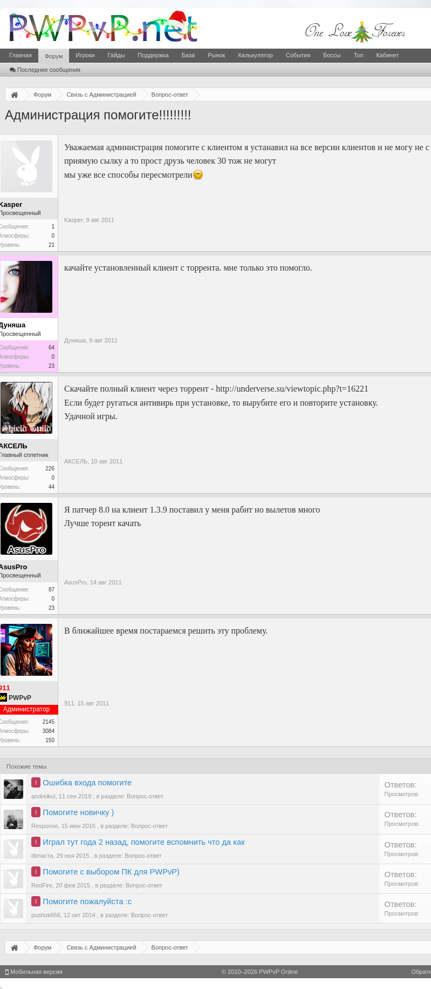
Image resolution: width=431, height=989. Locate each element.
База (188, 55)
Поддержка (153, 55)
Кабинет (387, 55)
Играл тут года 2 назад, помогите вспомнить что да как (143, 842)
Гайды (116, 55)
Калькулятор (255, 55)
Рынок (216, 55)
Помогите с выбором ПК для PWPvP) (111, 871)
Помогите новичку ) (78, 812)
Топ (358, 55)
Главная (20, 55)
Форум (54, 56)
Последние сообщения (45, 69)
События (298, 55)
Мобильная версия (34, 971)
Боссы (331, 55)
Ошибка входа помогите (87, 782)
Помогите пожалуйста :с (87, 901)
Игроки (85, 55)
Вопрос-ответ (145, 796)
